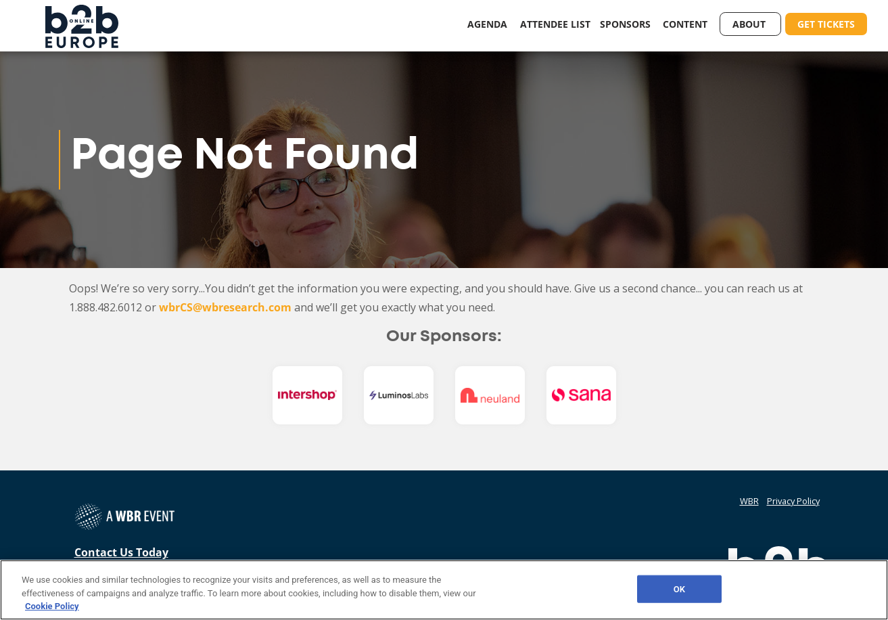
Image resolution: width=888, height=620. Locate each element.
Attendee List (555, 24)
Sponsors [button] (626, 24)
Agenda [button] (488, 24)
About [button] (750, 24)
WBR (749, 501)
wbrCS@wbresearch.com (225, 307)
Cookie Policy (52, 606)
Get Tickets (826, 24)
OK (679, 588)
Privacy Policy (793, 501)
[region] (444, 590)
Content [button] (686, 24)
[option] (307, 395)
